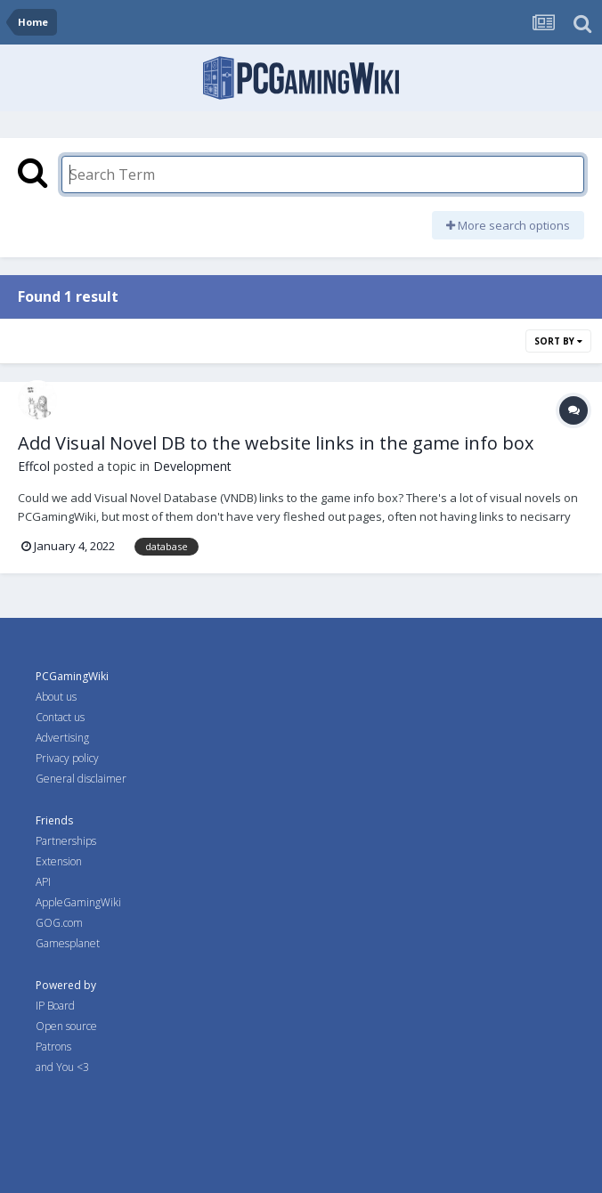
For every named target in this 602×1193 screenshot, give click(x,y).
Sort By (558, 341)
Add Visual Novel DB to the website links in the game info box (275, 443)
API (43, 881)
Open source (66, 1026)
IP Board (55, 1005)
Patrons (53, 1046)
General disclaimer (81, 778)
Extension (59, 861)
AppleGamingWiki (78, 902)
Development (192, 466)
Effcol (34, 466)
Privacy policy (67, 758)
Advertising (62, 737)
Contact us (60, 717)
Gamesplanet (68, 943)
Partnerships (66, 840)
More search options (508, 225)
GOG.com (59, 922)
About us (56, 696)
